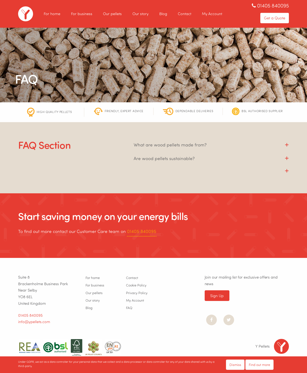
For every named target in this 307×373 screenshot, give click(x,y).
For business (81, 13)
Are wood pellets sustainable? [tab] (164, 158)
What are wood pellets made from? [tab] (170, 145)
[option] (49, 112)
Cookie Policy (136, 285)
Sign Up (217, 295)
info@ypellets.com (34, 321)
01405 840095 (141, 231)
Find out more (259, 364)
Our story (140, 13)
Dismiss (235, 364)
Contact (184, 13)
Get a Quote (274, 17)
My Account (212, 13)
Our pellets (112, 13)
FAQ (129, 307)
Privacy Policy (137, 293)
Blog (163, 13)
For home (52, 13)
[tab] (211, 168)
